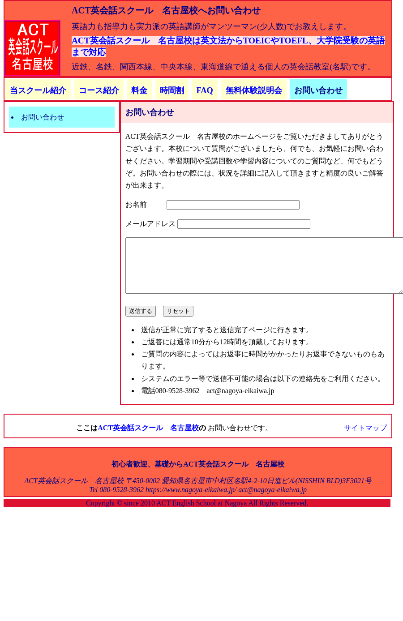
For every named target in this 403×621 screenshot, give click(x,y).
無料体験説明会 (254, 90)
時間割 (172, 90)
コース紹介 (99, 90)
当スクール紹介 (38, 90)
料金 (139, 90)
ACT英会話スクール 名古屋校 (148, 438)
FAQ (204, 90)
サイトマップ (365, 438)
